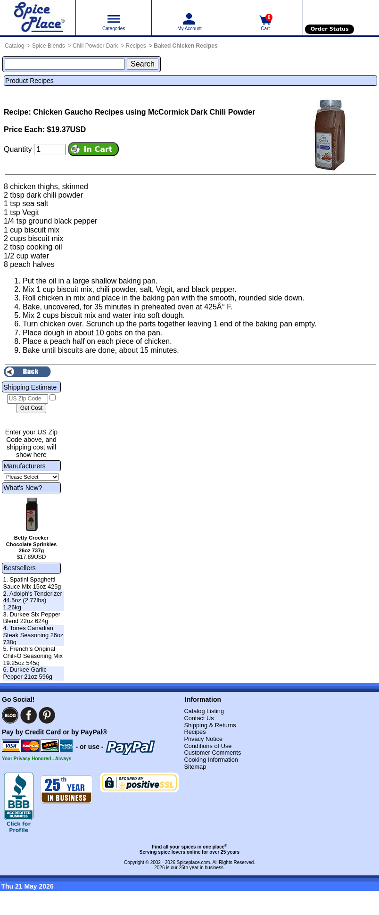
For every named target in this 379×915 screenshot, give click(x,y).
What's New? (22, 487)
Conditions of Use (207, 745)
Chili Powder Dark (95, 45)
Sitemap (195, 766)
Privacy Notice (203, 738)
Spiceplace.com (193, 862)
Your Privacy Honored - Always (36, 758)
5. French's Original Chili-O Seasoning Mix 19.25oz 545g (33, 655)
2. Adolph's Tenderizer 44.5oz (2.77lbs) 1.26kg (32, 600)
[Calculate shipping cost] (31, 408)
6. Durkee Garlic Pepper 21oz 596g (27, 673)
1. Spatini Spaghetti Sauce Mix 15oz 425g (32, 583)
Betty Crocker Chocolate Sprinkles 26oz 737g (31, 544)
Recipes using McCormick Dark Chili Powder (175, 112)
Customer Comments (212, 752)
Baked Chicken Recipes (185, 45)
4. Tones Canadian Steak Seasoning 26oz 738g (33, 634)
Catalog (14, 45)
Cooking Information (211, 759)
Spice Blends (48, 45)
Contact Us (199, 718)
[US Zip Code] (27, 399)
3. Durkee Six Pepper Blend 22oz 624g (31, 618)
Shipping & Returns (210, 725)
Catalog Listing (204, 711)
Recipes (136, 45)
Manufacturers (24, 466)
